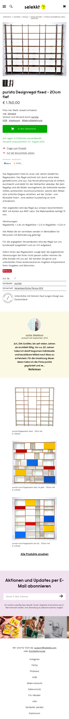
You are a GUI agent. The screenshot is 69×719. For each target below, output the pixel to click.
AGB (34, 677)
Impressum (34, 713)
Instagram (35, 659)
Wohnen (17, 17)
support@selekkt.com (45, 648)
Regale (25, 17)
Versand (12, 114)
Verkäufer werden (34, 707)
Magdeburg (38, 335)
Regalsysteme (36, 17)
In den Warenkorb (27, 129)
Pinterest (34, 671)
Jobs (34, 701)
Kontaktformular (37, 651)
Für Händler (34, 695)
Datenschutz (34, 689)
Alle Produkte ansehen (35, 554)
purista (34, 117)
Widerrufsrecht (34, 683)
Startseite (7, 17)
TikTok (34, 665)
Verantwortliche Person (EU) (28, 288)
